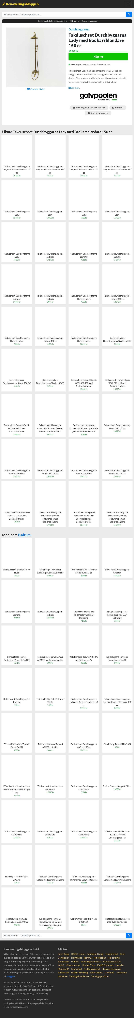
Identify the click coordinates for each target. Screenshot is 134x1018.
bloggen (10, 976)
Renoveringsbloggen (20, 4)
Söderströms (96, 972)
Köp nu (98, 56)
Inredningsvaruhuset (91, 961)
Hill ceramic (114, 957)
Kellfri (61, 965)
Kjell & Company (105, 965)
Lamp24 (119, 965)
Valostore (62, 976)
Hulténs (75, 961)
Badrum (24, 535)
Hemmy (88, 957)
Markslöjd (76, 968)
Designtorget (111, 954)
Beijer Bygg (63, 954)
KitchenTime (88, 965)
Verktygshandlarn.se (79, 976)
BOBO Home (78, 954)
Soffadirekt (63, 972)
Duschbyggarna (79, 29)
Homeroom (63, 961)
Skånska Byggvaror (111, 968)
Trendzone (121, 972)
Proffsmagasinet (92, 968)
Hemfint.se (76, 957)
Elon (122, 954)
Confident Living (95, 954)
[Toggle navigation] (128, 4)
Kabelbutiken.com (112, 961)
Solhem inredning (79, 972)
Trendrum (109, 972)
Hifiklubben (100, 957)
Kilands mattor (73, 965)
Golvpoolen (63, 957)
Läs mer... (74, 87)
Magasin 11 (63, 968)
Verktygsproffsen (100, 976)
